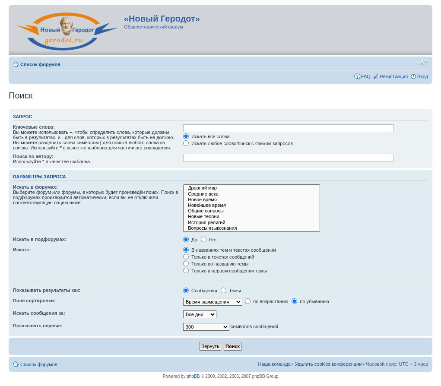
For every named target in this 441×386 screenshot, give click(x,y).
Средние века (251, 194)
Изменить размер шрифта (422, 62)
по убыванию (310, 301)
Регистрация (394, 76)
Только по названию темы (215, 263)
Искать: (22, 249)
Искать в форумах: (35, 187)
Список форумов (40, 64)
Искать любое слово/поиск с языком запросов (238, 143)
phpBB (193, 376)
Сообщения (200, 290)
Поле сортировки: (34, 300)
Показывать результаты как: (46, 290)
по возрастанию (266, 301)
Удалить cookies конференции (328, 364)
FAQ (366, 76)
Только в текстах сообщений (218, 256)
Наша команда (274, 364)
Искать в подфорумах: (40, 239)
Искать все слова (206, 136)
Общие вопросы (251, 211)
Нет (209, 239)
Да (190, 239)
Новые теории (251, 216)
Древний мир (251, 188)
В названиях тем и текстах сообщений (229, 250)
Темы (231, 290)
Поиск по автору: (33, 156)
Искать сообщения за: (39, 313)
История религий (251, 222)
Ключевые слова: (34, 127)
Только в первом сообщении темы (225, 270)
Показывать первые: (38, 325)
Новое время (251, 199)
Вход (422, 76)
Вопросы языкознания (251, 228)
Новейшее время (251, 205)
